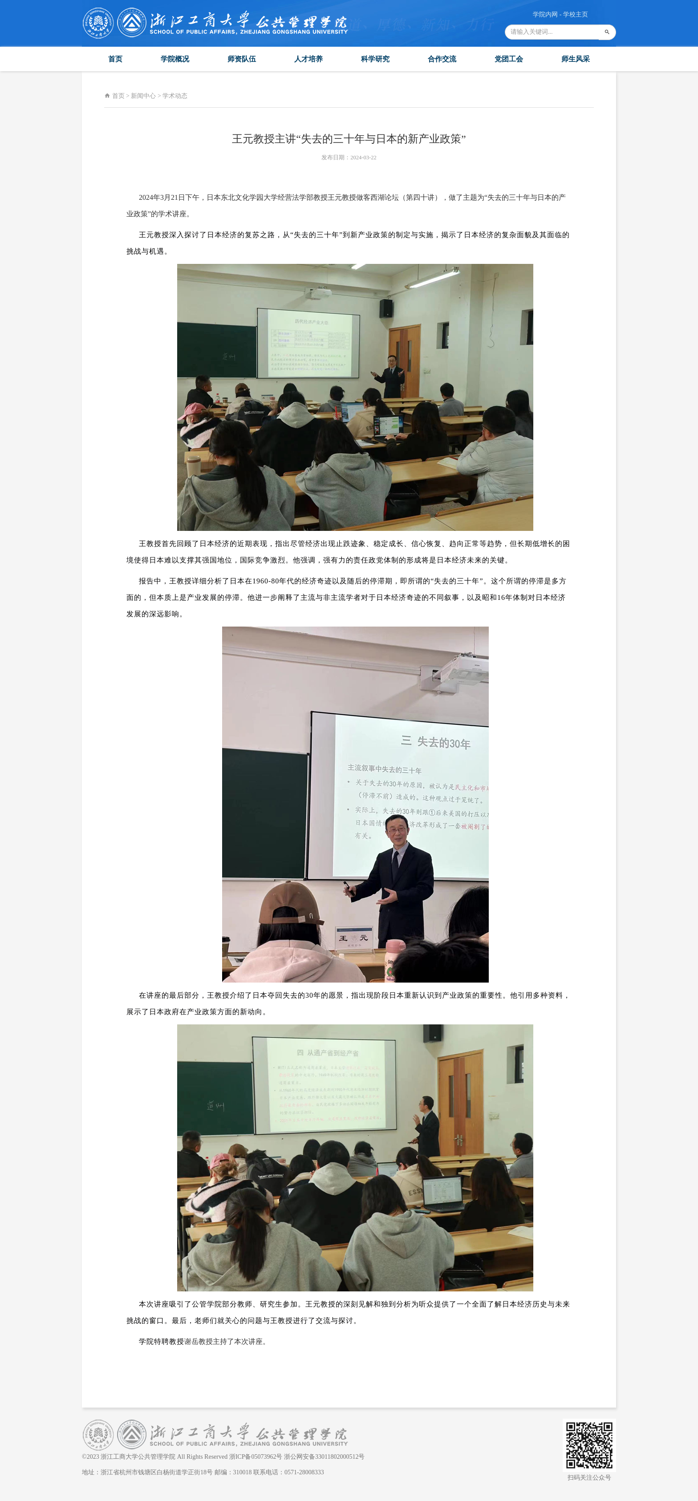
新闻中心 (143, 96)
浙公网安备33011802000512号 (324, 1456)
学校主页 (575, 14)
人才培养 (308, 59)
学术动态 (174, 96)
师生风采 (575, 59)
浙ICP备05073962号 (256, 1456)
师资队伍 (241, 59)
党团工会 (509, 59)
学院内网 (545, 14)
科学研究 (375, 59)
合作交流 (442, 59)
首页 (115, 59)
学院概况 (175, 59)
